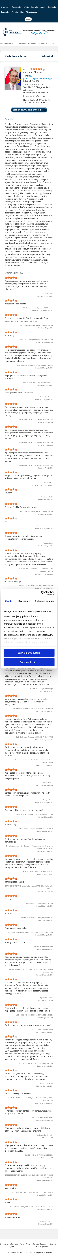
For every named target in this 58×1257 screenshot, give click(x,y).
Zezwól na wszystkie (29, 653)
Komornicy (5, 12)
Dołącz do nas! (39, 33)
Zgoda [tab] (8, 601)
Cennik (42, 7)
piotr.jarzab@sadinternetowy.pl (37, 78)
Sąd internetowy (7, 43)
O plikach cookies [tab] (44, 601)
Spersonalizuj (29, 662)
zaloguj (28, 19)
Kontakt (34, 7)
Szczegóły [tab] (24, 601)
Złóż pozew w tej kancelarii (27, 109)
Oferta (26, 7)
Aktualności (16, 7)
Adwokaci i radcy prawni (28, 43)
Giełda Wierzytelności (28, 12)
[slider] (36, 69)
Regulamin (52, 7)
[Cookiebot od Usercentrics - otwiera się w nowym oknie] (41, 593)
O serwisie (5, 7)
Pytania (15, 12)
